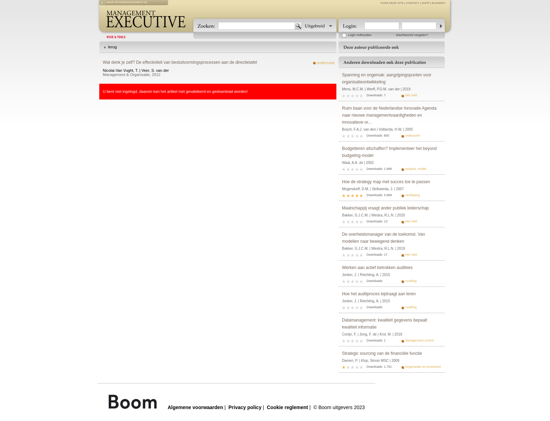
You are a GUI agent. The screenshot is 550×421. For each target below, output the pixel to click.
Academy (438, 3)
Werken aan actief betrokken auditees (377, 267)
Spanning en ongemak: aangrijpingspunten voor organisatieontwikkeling (386, 78)
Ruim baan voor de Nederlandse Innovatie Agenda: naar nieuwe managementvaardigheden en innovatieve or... (389, 115)
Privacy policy (244, 407)
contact (412, 3)
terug (112, 47)
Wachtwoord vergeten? (412, 35)
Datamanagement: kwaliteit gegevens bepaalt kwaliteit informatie (384, 324)
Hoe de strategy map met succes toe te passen (386, 181)
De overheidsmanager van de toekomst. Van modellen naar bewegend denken (383, 238)
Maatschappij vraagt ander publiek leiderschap (385, 208)
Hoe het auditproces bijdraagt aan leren (379, 293)
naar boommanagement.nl (127, 2)
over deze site (392, 3)
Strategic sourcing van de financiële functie (382, 353)
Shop (426, 3)
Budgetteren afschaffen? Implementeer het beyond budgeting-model (389, 152)
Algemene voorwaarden (195, 407)
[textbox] (256, 26)
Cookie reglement (287, 407)
